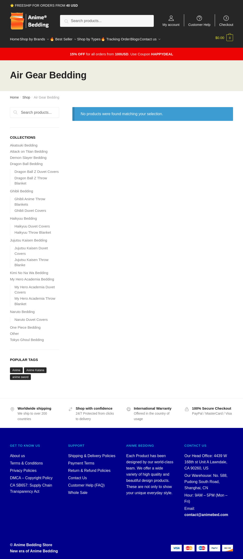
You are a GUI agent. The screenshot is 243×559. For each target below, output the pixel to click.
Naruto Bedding (22, 309)
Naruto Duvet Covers (31, 317)
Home (14, 94)
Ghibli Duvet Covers (30, 208)
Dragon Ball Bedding (26, 161)
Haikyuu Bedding (23, 215)
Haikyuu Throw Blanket (32, 229)
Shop (26, 94)
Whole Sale (78, 490)
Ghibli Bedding (21, 188)
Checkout (226, 24)
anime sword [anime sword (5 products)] (20, 374)
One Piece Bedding (25, 324)
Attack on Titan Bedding (28, 149)
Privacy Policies (23, 468)
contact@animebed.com (206, 512)
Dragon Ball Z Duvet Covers (36, 169)
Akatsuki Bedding (23, 142)
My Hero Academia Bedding (32, 276)
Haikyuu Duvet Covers (32, 223)
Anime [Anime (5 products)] (16, 367)
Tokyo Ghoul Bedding (27, 337)
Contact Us (77, 475)
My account (171, 24)
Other (14, 331)
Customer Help (199, 24)
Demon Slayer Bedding (28, 155)
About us (17, 453)
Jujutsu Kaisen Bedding (28, 237)
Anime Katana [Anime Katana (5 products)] (35, 367)
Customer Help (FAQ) (86, 482)
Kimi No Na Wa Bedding (29, 270)
